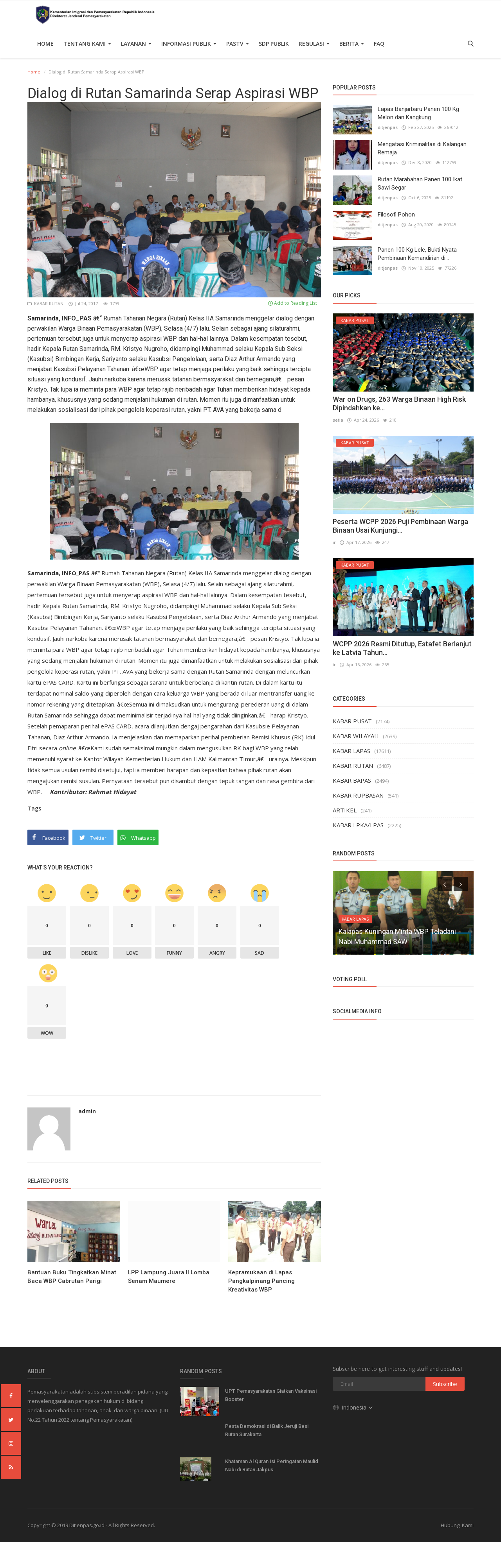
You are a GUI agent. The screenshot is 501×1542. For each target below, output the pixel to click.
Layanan (136, 43)
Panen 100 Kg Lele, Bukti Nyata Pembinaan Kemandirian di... (417, 253)
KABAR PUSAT (352, 721)
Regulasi (314, 43)
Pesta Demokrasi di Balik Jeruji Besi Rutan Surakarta (266, 1430)
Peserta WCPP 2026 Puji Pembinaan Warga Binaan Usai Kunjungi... (400, 525)
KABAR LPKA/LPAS (358, 825)
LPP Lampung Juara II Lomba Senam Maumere (168, 1276)
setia (338, 420)
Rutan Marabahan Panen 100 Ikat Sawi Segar (420, 183)
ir (334, 542)
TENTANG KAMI (87, 43)
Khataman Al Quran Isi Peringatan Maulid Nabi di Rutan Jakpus (271, 1465)
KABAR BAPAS (352, 780)
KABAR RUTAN (46, 303)
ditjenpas (388, 127)
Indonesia (353, 1407)
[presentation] (445, 884)
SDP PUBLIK (274, 43)
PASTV (237, 43)
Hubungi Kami (457, 1525)
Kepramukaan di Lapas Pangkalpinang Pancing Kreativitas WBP (261, 1281)
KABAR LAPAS (351, 751)
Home (45, 43)
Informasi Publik (188, 43)
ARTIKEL (345, 810)
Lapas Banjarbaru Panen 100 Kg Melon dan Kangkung (418, 113)
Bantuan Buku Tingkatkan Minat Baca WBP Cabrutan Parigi (71, 1276)
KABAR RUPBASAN (358, 795)
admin (87, 1111)
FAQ (379, 43)
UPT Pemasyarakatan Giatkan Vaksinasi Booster (271, 1395)
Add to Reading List (292, 303)
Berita (351, 43)
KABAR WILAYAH (356, 736)
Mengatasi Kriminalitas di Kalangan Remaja (422, 148)
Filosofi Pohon (396, 214)
